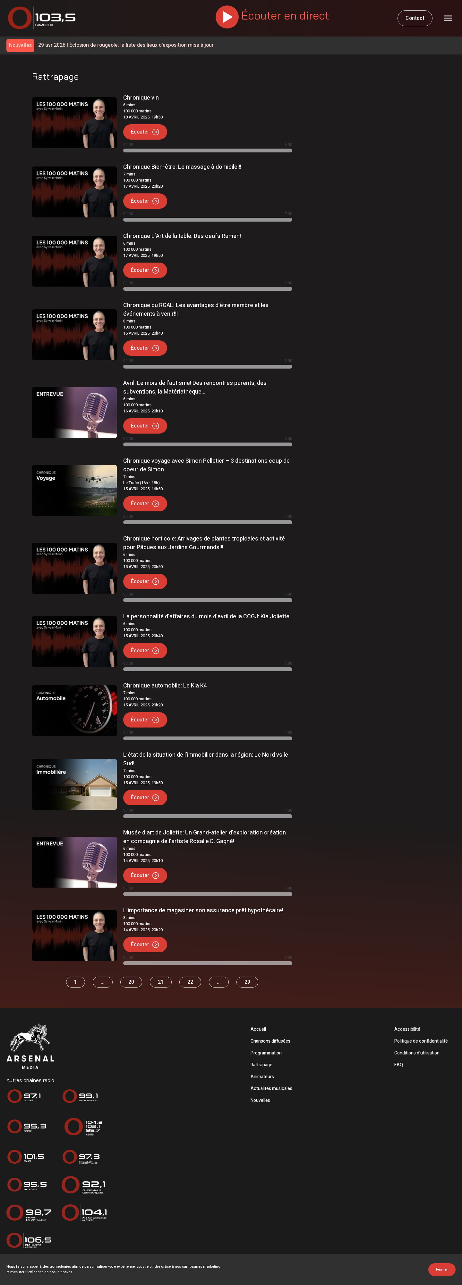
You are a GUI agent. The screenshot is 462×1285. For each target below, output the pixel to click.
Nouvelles (260, 1100)
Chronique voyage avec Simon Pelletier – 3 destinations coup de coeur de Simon (206, 465)
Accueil (258, 1029)
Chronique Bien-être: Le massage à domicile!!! (182, 167)
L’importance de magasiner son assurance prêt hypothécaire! (203, 910)
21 (161, 982)
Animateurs (262, 1076)
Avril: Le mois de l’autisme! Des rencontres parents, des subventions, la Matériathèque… (195, 387)
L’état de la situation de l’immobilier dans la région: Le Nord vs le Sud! (205, 759)
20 (131, 982)
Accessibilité (407, 1029)
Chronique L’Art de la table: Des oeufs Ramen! (182, 236)
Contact (415, 18)
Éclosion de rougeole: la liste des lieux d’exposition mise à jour (126, 45)
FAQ (398, 1064)
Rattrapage (261, 1064)
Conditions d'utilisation (417, 1053)
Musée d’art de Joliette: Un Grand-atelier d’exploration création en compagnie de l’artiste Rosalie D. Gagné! (204, 837)
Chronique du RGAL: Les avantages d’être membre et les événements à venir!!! (196, 309)
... (103, 982)
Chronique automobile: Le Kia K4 (165, 685)
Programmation (266, 1053)
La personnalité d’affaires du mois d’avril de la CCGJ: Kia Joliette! (207, 616)
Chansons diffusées (270, 1041)
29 (247, 982)
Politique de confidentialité (421, 1041)
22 (190, 982)
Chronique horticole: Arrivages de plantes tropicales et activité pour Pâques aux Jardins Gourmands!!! (204, 543)
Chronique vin (141, 98)
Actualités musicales (271, 1088)
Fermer (442, 1269)
